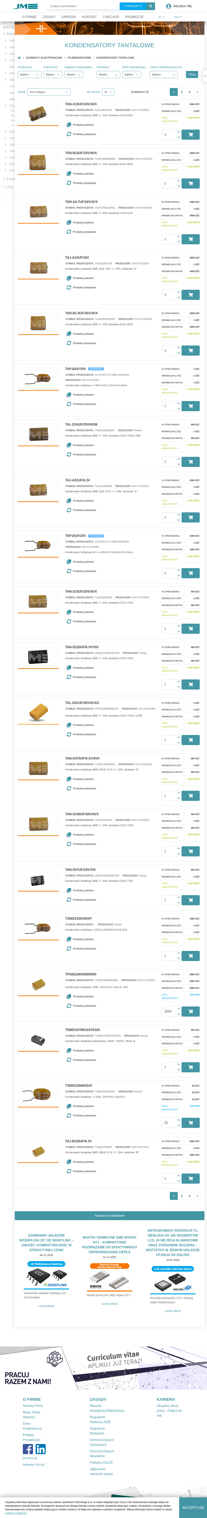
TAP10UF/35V (78, 369)
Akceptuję (193, 1508)
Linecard (111, 17)
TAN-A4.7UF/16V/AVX (84, 202)
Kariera (68, 17)
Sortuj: (24, 91)
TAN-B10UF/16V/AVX (83, 153)
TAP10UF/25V (78, 535)
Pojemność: (53, 67)
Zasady (48, 17)
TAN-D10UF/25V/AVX (83, 591)
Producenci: (27, 67)
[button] (85, 124)
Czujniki (15, 86)
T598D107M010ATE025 (85, 1030)
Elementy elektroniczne (47, 57)
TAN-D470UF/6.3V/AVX (85, 758)
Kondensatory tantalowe (118, 57)
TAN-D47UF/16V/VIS (83, 869)
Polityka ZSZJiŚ (101, 1462)
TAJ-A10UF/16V (80, 257)
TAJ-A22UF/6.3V (80, 480)
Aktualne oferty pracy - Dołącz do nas (169, 1410)
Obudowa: (105, 67)
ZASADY (98, 1399)
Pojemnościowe (82, 57)
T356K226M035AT (81, 1085)
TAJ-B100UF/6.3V (81, 1141)
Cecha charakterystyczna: (168, 67)
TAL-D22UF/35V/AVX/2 (85, 703)
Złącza (14, 144)
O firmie (29, 17)
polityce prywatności (16, 1513)
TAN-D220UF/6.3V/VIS (84, 647)
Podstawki (16, 157)
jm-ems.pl (30, 1458)
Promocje (134, 17)
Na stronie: (96, 91)
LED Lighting (16, 187)
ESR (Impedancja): (137, 67)
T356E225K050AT (81, 918)
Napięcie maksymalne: (81, 67)
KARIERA (166, 1399)
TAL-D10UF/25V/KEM (84, 424)
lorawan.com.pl (34, 1464)
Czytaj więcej (49, 1306)
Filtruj (194, 74)
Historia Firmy (33, 1406)
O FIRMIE (32, 1399)
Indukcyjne (17, 138)
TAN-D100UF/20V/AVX (84, 814)
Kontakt (89, 17)
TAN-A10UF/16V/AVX (83, 104)
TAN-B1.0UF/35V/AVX (84, 313)
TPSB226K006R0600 (83, 974)
